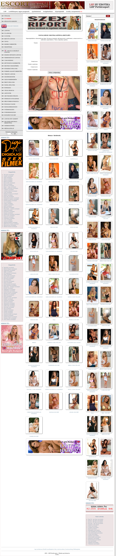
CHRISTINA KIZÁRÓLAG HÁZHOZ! (34, 416)
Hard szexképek (8, 206)
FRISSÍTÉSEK (8, 47)
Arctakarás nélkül (11, 96)
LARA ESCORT (34, 277)
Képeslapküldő (59, 11)
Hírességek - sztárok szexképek (11, 208)
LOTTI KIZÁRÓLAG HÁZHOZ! (34, 300)
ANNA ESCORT (92, 196)
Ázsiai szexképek (8, 180)
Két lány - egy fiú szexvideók (95, 523)
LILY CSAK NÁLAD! (54, 185)
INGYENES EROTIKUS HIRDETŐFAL (10, 122)
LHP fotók (7, 93)
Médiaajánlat (76, 549)
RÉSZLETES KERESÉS (10, 21)
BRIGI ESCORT (92, 40)
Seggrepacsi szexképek (9, 289)
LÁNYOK (7, 30)
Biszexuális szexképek (9, 182)
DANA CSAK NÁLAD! (74, 300)
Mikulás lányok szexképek (10, 226)
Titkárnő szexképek (8, 310)
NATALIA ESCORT (74, 185)
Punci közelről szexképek (10, 285)
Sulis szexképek (8, 296)
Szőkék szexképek (8, 299)
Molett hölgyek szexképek (10, 269)
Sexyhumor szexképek (9, 290)
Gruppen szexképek (9, 204)
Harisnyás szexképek (9, 207)
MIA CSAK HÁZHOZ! (92, 304)
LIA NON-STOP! (74, 277)
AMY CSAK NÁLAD (54, 277)
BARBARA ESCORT (54, 368)
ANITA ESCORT (54, 208)
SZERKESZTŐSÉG (9, 125)
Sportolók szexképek (9, 295)
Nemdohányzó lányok (12, 57)
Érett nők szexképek (9, 196)
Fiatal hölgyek (9, 85)
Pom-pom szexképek (9, 281)
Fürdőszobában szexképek (10, 200)
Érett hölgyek (9, 82)
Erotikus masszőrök (11, 66)
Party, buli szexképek (9, 277)
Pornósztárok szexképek (10, 284)
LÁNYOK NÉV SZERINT (11, 118)
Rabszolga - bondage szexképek (12, 286)
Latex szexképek (8, 219)
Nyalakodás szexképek (9, 275)
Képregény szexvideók (94, 530)
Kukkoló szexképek (9, 217)
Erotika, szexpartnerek (73, 11)
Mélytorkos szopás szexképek (11, 223)
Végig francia (9, 90)
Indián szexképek (8, 210)
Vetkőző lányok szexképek (10, 316)
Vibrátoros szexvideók (93, 543)
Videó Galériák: (99, 516)
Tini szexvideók (92, 541)
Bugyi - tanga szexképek (10, 187)
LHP (5, 11)
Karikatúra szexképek (9, 211)
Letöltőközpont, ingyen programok (19, 11)
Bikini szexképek (8, 181)
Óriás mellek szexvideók (94, 537)
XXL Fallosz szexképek (10, 319)
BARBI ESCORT (34, 439)
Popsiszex (7, 87)
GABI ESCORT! (92, 369)
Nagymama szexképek (9, 270)
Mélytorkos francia (11, 101)
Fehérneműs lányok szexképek (11, 198)
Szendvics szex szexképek (10, 297)
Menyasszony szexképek (10, 225)
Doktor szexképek (8, 195)
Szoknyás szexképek (9, 300)
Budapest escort (10, 115)
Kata (54, 323)
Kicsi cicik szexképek (9, 215)
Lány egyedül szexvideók (94, 531)
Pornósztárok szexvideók (94, 539)
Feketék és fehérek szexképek (11, 199)
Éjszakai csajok (9, 104)
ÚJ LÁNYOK (7, 33)
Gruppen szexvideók (93, 527)
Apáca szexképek (8, 178)
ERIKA (34, 346)
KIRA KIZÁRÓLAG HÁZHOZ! (54, 300)
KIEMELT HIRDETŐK (10, 44)
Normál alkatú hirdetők (13, 71)
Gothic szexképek (8, 203)
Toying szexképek (8, 312)
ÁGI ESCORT (74, 254)
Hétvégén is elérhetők (12, 63)
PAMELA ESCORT (74, 323)
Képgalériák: (12, 172)
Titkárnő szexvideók (93, 542)
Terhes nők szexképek (9, 305)
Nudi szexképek (8, 274)
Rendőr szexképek (8, 288)
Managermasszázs (10, 107)
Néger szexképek (8, 271)
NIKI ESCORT (54, 230)
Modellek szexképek (9, 267)
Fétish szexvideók (92, 526)
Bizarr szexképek (8, 184)
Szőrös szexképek (8, 301)
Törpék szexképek (8, 311)
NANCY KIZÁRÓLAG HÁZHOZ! (106, 174)
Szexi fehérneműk (10, 79)
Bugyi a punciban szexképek (11, 188)
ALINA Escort (74, 162)
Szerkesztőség (68, 549)
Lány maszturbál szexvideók (95, 533)
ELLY (92, 106)
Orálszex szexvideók (93, 535)
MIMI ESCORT (106, 434)
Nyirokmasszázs (10, 112)
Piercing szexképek (8, 278)
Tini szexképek (7, 308)
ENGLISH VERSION (12, 26)
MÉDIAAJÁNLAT (9, 128)
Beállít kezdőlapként (48, 549)
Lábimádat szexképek (9, 218)
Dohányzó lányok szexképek (11, 193)
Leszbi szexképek (8, 221)
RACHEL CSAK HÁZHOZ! (34, 392)
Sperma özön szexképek (10, 293)
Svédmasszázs (9, 109)
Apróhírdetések (36, 11)
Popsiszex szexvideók (93, 538)
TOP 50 (6, 41)
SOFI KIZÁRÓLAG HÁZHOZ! (34, 185)
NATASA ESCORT (54, 415)
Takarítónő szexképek (9, 303)
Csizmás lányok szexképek (10, 191)
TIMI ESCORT (34, 323)
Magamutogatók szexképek (10, 222)
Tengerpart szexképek (9, 304)
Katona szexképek (8, 213)
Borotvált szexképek (9, 185)
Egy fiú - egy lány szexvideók (95, 519)
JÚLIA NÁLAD (34, 254)
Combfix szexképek (9, 189)
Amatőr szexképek (8, 176)
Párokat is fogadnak (11, 98)
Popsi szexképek (8, 282)
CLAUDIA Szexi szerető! (74, 346)
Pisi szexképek (7, 280)
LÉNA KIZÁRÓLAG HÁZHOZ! (34, 208)
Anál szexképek (8, 177)
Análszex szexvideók (93, 524)
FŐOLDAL (7, 16)
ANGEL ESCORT (74, 415)
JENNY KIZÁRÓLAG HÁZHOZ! (54, 392)
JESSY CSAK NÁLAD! (74, 392)
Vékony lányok (9, 74)
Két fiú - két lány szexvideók (95, 522)
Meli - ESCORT (106, 413)
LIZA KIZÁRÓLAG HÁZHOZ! (54, 254)
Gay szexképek (7, 202)
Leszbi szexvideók (93, 534)
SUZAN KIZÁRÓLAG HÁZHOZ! (34, 369)
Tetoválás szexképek (9, 307)
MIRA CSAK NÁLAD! (74, 368)
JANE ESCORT (74, 230)
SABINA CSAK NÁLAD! (54, 346)
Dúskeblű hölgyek (10, 68)
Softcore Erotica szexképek (10, 292)
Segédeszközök (9, 76)
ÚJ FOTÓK (7, 36)
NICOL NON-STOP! (34, 162)
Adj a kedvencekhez (59, 549)
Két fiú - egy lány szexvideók (95, 520)
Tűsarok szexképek (8, 315)
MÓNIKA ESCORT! (74, 208)
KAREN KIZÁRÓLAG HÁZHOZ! (34, 231)
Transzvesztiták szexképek (10, 314)
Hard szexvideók (92, 528)
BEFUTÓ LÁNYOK (9, 38)
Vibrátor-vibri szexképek (10, 318)
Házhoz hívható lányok (12, 55)
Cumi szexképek (8, 192)
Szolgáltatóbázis (48, 11)
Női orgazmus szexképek (10, 273)
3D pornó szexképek (9, 174)
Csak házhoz (8, 60)
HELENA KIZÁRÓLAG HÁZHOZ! (92, 345)
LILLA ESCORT (54, 162)
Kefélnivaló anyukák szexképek (12, 214)
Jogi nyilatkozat (38, 549)
